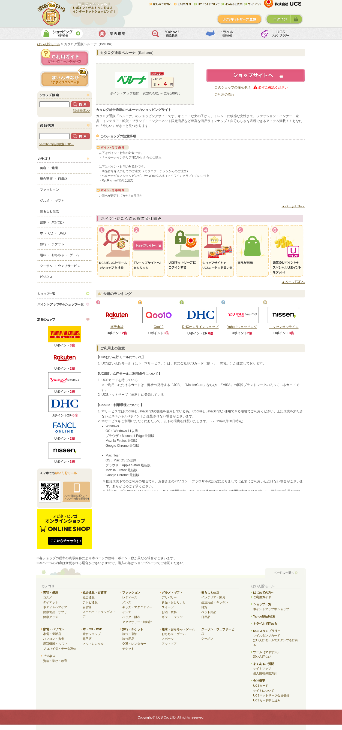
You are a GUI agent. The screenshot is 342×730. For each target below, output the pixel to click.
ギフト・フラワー (174, 617)
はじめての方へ (161, 4)
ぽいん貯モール (51, 13)
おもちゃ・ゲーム (174, 633)
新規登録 (239, 19)
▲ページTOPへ (293, 206)
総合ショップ (92, 633)
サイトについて (263, 690)
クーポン (207, 638)
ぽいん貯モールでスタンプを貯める (275, 642)
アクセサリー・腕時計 (137, 621)
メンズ (126, 602)
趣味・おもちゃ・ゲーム (64, 254)
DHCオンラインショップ (200, 327)
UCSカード (260, 685)
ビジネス (64, 276)
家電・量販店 (52, 633)
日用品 (205, 617)
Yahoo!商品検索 (170, 33)
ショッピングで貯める (62, 33)
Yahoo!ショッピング (242, 327)
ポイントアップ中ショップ (271, 609)
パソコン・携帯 (53, 638)
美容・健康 (64, 167)
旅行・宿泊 (129, 633)
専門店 (87, 638)
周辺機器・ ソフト (55, 643)
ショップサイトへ (255, 75)
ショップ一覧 (64, 293)
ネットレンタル (93, 643)
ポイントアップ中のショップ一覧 (64, 304)
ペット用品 (208, 612)
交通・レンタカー (134, 643)
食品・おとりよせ (174, 602)
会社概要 (259, 680)
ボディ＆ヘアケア (55, 607)
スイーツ (168, 607)
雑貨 (204, 607)
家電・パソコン (64, 221)
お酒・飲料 (169, 612)
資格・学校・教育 (55, 660)
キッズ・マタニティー (137, 607)
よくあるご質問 (263, 663)
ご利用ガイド (184, 4)
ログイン (284, 19)
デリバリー (169, 597)
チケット (128, 648)
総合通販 (89, 597)
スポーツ (168, 638)
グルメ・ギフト (64, 199)
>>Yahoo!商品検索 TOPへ (56, 144)
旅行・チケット (64, 243)
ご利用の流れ (224, 94)
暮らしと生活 (64, 210)
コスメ (47, 597)
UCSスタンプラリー (266, 630)
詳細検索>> (81, 111)
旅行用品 (128, 638)
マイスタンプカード (266, 635)
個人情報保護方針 (265, 673)
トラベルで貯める (224, 33)
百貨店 (87, 607)
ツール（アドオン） (266, 652)
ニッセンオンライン (284, 327)
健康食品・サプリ (55, 612)
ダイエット (50, 602)
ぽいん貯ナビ (64, 77)
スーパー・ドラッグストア (99, 614)
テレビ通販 (90, 602)
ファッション (64, 188)
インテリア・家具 (213, 597)
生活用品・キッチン (214, 602)
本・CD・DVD (64, 232)
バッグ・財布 (131, 617)
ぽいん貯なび (262, 656)
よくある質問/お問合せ (232, 4)
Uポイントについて (207, 4)
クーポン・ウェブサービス (64, 265)
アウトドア (169, 643)
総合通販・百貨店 (64, 178)
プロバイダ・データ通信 (59, 648)
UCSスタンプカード (279, 33)
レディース (129, 597)
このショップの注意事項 (233, 87)
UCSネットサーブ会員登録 (271, 695)
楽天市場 (116, 33)
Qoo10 (158, 327)
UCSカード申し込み (266, 700)
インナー (128, 612)
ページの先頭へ (285, 573)
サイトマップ (252, 4)
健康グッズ (50, 617)
